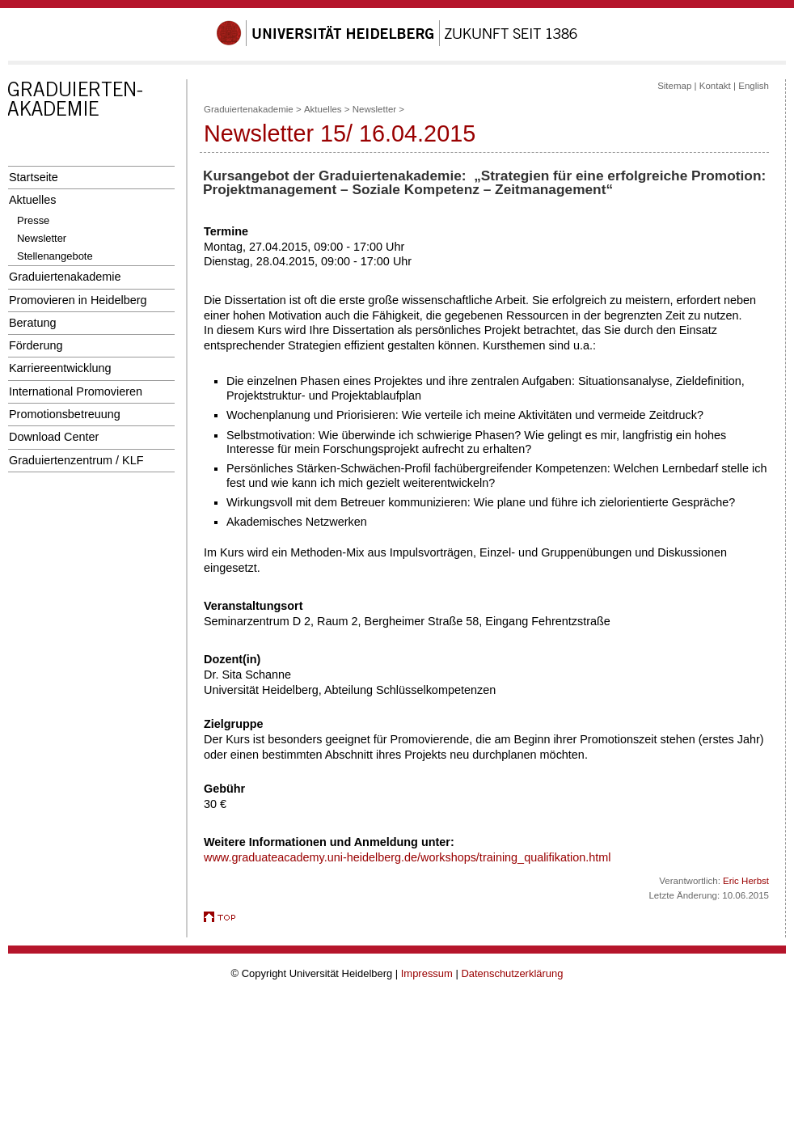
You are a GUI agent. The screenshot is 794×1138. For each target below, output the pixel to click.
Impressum (427, 973)
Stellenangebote (55, 256)
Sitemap (674, 86)
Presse (33, 220)
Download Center (54, 436)
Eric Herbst (746, 881)
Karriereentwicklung (60, 368)
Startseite (33, 177)
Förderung (35, 345)
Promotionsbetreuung (64, 414)
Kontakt (715, 86)
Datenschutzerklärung (512, 973)
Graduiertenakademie (65, 276)
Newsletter (41, 238)
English (753, 86)
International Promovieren (75, 391)
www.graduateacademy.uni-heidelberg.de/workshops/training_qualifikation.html (407, 857)
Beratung (32, 322)
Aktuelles (32, 199)
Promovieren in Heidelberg (78, 300)
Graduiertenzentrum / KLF (76, 460)
